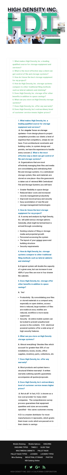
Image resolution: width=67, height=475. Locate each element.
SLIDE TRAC (45, 447)
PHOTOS (49, 457)
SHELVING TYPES (21, 447)
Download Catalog (61, 29)
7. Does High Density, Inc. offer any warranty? (33, 106)
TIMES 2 (34, 447)
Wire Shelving (17, 457)
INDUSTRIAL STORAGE (34, 457)
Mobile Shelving (19, 444)
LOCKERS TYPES (47, 454)
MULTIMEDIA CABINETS (25, 451)
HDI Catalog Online (32, 461)
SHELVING (47, 444)
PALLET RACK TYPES (19, 454)
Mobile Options (34, 444)
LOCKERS (34, 454)
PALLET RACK (43, 451)
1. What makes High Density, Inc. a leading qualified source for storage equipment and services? (32, 64)
